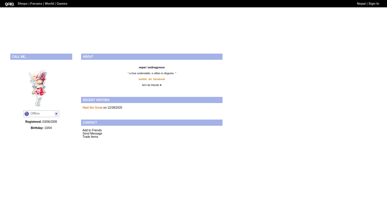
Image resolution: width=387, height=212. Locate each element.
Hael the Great (93, 107)
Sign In (373, 3)
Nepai (361, 3)
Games (62, 3)
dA (150, 79)
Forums (36, 3)
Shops (23, 3)
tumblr (143, 79)
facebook (159, 79)
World (49, 3)
